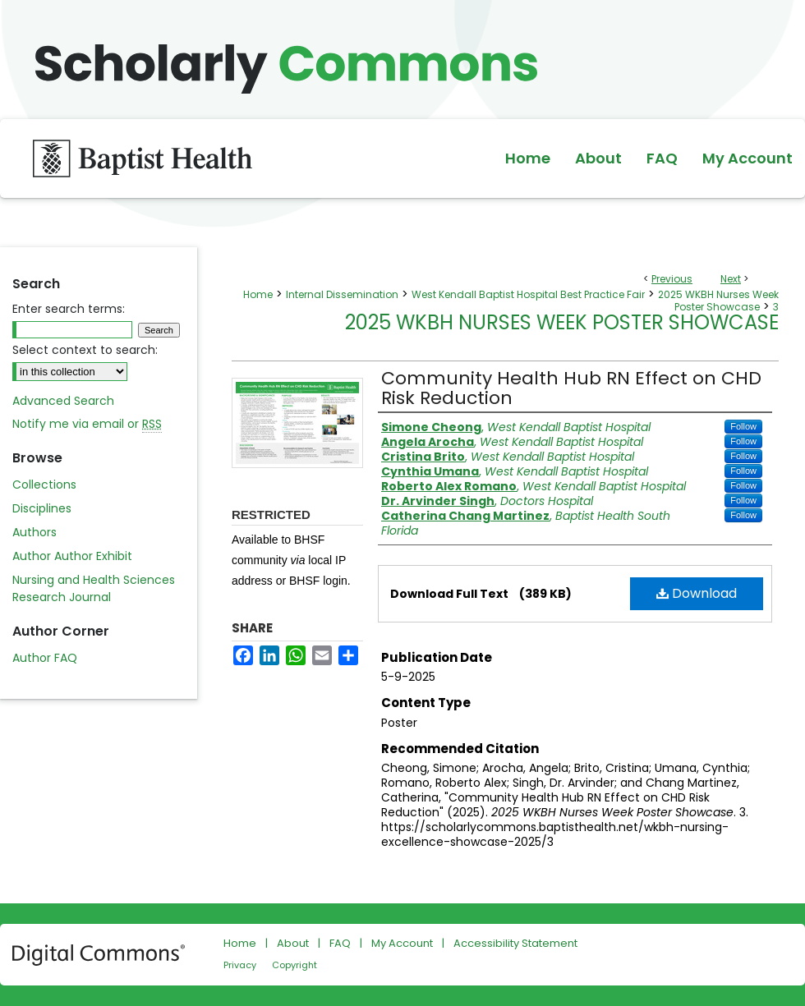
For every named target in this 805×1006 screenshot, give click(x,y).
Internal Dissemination (342, 294)
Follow (743, 426)
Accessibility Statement (515, 943)
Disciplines (41, 508)
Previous (671, 279)
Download (696, 593)
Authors (34, 532)
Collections (44, 484)
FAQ (340, 943)
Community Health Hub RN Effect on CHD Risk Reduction (571, 388)
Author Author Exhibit (72, 556)
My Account (402, 943)
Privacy (239, 965)
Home (258, 294)
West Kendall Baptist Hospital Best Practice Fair (528, 294)
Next (730, 279)
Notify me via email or (87, 424)
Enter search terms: (68, 309)
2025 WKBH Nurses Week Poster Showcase (718, 300)
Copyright (294, 965)
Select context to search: (85, 350)
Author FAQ (44, 658)
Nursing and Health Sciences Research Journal (93, 588)
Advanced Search (63, 401)
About (293, 943)
